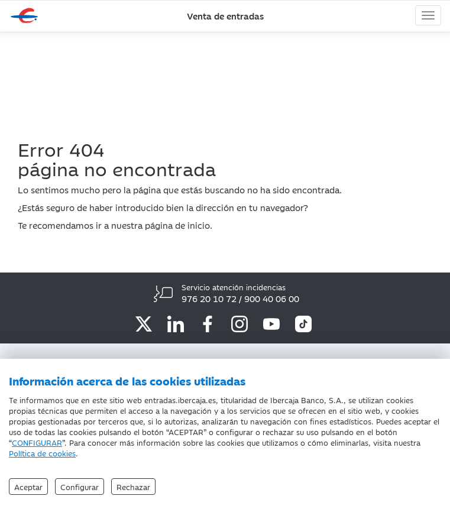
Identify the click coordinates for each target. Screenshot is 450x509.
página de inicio (177, 225)
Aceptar (28, 486)
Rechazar (133, 486)
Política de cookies (42, 453)
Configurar (79, 486)
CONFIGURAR (37, 442)
